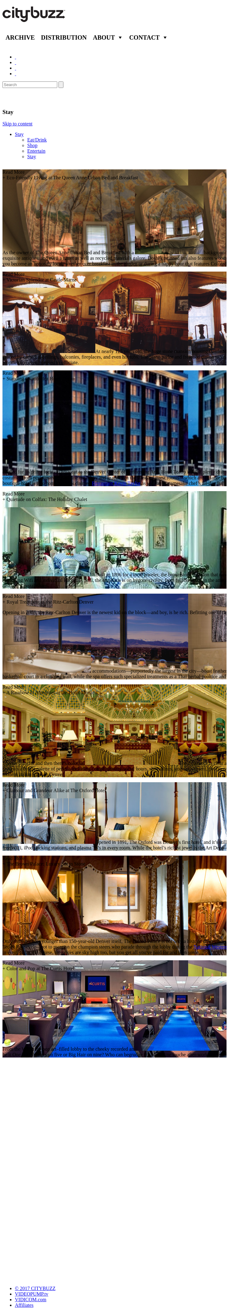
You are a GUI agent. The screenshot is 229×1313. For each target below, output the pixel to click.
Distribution (64, 37)
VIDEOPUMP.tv (31, 1294)
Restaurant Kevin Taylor (116, 483)
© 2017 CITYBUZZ (35, 1288)
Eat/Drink (37, 139)
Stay (19, 134)
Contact (144, 37)
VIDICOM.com (30, 1299)
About (104, 37)
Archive (20, 37)
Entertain (36, 151)
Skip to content (17, 123)
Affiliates (24, 1305)
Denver (14, 98)
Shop (32, 145)
